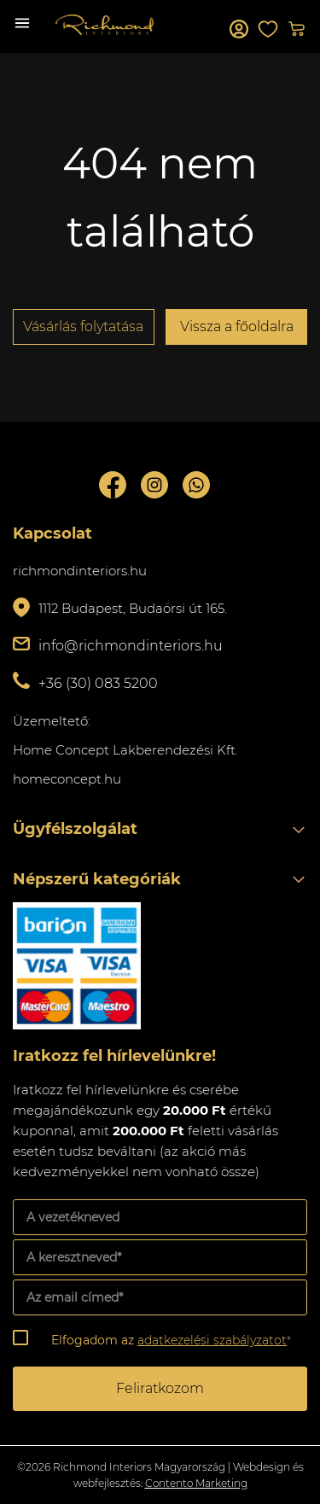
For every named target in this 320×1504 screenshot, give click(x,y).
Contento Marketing (196, 1483)
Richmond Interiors (104, 25)
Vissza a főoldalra (237, 326)
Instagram (154, 484)
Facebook (112, 484)
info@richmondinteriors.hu (130, 646)
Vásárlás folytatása (83, 326)
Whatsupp (196, 484)
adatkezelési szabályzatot (212, 1340)
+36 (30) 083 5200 (98, 683)
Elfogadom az (171, 1340)
